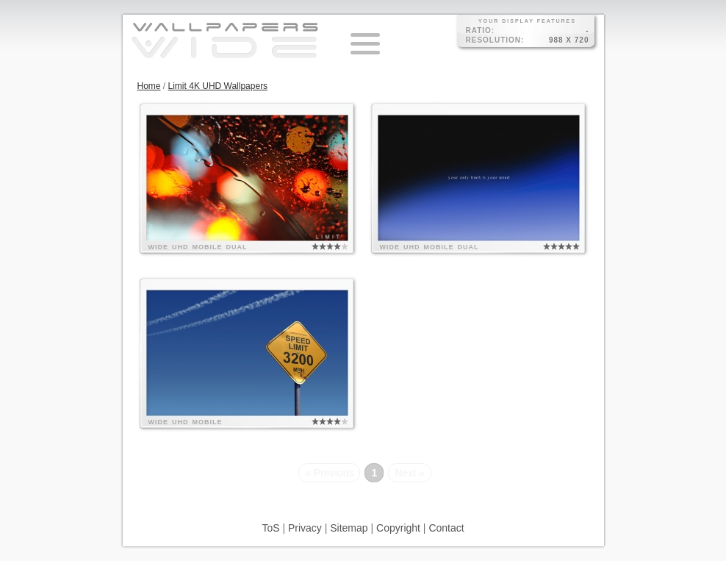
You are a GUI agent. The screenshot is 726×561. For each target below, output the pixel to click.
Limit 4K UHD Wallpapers (218, 86)
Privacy (305, 528)
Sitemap (348, 528)
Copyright (398, 528)
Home (149, 86)
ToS (270, 528)
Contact (446, 528)
